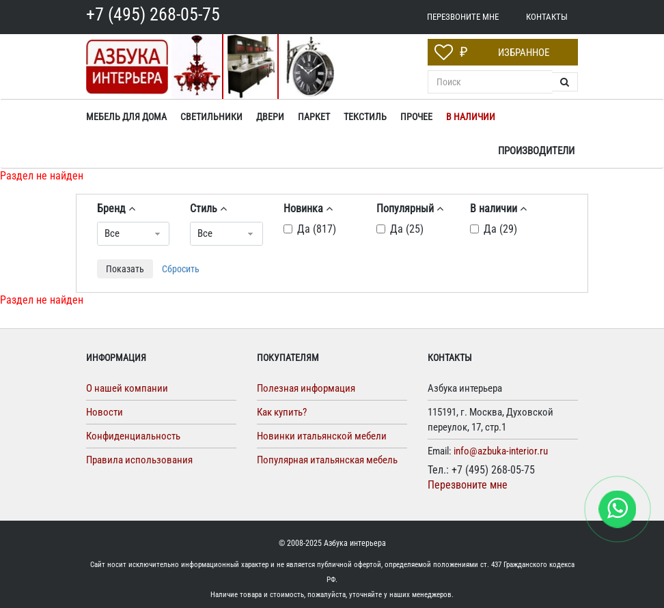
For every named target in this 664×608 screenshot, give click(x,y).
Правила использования (139, 460)
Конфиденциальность (133, 436)
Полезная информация (306, 388)
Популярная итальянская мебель (327, 460)
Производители (536, 151)
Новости (104, 412)
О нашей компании (127, 388)
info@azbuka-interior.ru (501, 451)
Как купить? (282, 412)
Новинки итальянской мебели (322, 436)
